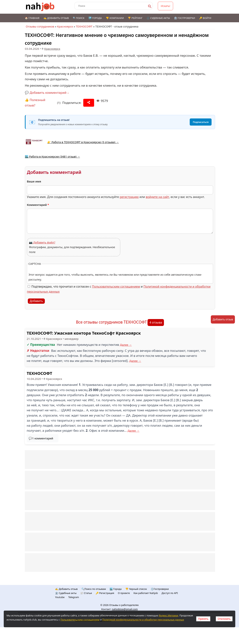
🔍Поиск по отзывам (93, 589)
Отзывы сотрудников (40, 26)
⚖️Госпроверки (160, 589)
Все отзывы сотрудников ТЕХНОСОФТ (111, 322)
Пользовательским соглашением (116, 286)
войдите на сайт (157, 197)
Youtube (60, 597)
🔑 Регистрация (105, 593)
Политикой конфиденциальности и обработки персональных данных (143, 619)
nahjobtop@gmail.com (125, 609)
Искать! (165, 6)
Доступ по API (170, 593)
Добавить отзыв (223, 319)
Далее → (126, 345)
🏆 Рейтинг (135, 18)
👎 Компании (115, 18)
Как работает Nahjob (146, 593)
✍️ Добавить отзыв (56, 18)
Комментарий (38, 205)
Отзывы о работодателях (124, 605)
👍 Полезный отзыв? (35, 102)
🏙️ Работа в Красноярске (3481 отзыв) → (52, 156)
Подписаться (201, 122)
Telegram (73, 597)
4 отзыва (155, 322)
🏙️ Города (95, 18)
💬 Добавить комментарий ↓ (47, 92)
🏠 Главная (32, 18)
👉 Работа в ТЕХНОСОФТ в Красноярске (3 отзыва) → (83, 142)
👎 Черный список (136, 589)
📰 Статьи (86, 593)
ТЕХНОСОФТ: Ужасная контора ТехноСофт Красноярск (84, 333)
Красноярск (65, 26)
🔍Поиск (78, 18)
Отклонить (224, 618)
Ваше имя (34, 181)
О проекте (124, 593)
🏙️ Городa (116, 589)
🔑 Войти (205, 18)
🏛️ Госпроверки (184, 18)
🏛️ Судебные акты (66, 593)
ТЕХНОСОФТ (84, 26)
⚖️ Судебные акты (158, 18)
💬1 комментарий (41, 438)
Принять (203, 618)
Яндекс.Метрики (168, 615)
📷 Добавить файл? (42, 242)
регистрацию (129, 197)
